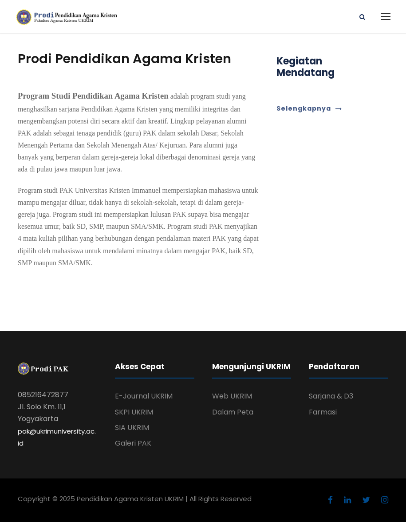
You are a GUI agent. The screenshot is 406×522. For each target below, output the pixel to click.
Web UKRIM (232, 396)
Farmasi (323, 412)
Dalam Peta (232, 412)
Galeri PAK (133, 443)
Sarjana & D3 (331, 396)
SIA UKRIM (132, 427)
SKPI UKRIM (134, 412)
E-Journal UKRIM (144, 396)
